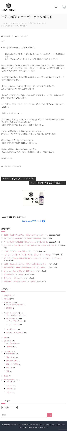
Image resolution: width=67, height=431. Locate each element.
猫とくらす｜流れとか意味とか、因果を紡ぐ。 (19, 271)
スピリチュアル (11, 343)
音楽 (7, 371)
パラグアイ (10, 389)
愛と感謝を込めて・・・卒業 (13, 274)
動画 (5, 337)
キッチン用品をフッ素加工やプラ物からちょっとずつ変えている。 (26, 242)
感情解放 (9, 346)
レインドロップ (14, 324)
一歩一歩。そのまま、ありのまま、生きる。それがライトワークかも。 (28, 255)
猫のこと (9, 368)
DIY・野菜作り (11, 353)
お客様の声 (7, 295)
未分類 (6, 376)
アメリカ (9, 382)
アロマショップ (9, 302)
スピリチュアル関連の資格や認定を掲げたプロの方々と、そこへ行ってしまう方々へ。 (33, 258)
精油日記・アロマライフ (38, 23)
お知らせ (7, 299)
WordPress (44, 427)
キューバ (9, 385)
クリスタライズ (22, 36)
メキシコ (9, 392)
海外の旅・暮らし (10, 379)
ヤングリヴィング (12, 318)
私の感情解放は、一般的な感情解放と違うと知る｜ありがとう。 (25, 267)
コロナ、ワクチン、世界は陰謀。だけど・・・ (19, 251)
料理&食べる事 (11, 361)
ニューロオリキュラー (16, 321)
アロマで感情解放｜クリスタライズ (28, 424)
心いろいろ (7, 341)
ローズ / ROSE (11, 329)
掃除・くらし (10, 357)
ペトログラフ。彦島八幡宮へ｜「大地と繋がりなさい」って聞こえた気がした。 (31, 245)
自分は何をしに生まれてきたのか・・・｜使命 (19, 281)
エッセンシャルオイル (18, 23)
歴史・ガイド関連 (12, 364)
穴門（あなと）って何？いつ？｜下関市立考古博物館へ (22, 238)
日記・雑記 (7, 351)
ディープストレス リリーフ (15, 315)
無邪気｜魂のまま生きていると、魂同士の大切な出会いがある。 (25, 264)
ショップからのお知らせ (14, 304)
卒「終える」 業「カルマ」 (13, 278)
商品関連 (9, 308)
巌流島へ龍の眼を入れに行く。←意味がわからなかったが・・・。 (26, 235)
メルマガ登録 (6, 217)
